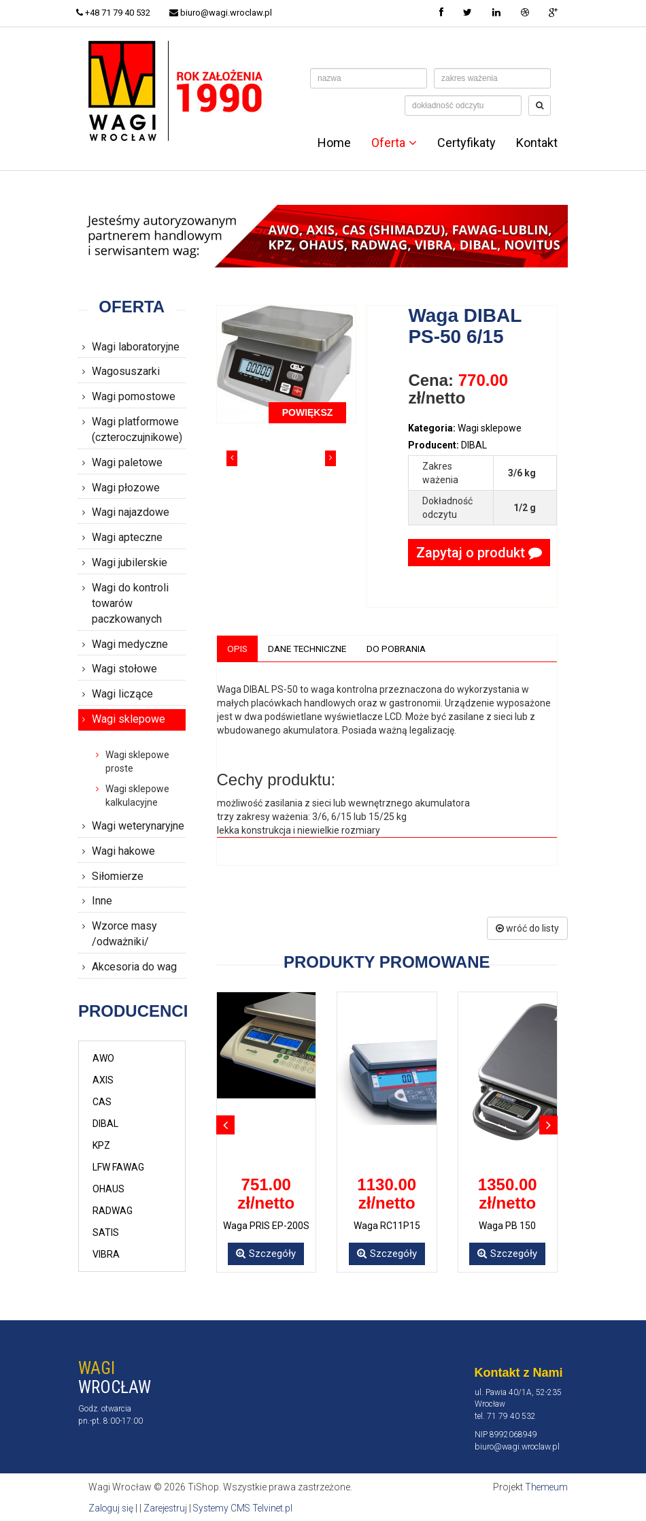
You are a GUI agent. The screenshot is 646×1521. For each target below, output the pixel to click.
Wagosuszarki (126, 371)
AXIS (103, 1080)
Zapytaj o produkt (479, 552)
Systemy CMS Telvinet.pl (249, 1507)
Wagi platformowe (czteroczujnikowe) (137, 429)
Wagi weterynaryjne (138, 825)
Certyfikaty (466, 143)
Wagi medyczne (130, 644)
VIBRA (106, 1254)
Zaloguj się (111, 1507)
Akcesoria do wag (134, 966)
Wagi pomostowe (133, 396)
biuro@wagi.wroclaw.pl (225, 12)
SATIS (105, 1232)
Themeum (546, 1487)
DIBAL (105, 1123)
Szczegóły (266, 1254)
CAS (102, 1101)
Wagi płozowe (126, 487)
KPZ (101, 1145)
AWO (103, 1058)
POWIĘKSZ (307, 412)
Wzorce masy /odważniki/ (124, 933)
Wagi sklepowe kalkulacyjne (137, 795)
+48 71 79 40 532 (115, 12)
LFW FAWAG (118, 1167)
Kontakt (537, 143)
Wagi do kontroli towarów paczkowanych (130, 603)
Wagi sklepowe (128, 719)
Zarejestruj (168, 1507)
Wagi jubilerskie (129, 562)
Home (334, 143)
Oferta (394, 143)
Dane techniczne (310, 648)
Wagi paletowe (127, 462)
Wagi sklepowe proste (137, 761)
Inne (102, 900)
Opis (237, 648)
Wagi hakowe (123, 851)
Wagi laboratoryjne (136, 346)
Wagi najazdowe (130, 512)
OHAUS (108, 1188)
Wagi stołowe (124, 668)
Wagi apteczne (127, 537)
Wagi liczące (122, 693)
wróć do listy (527, 928)
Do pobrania (402, 648)
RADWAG (112, 1210)
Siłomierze (117, 876)
